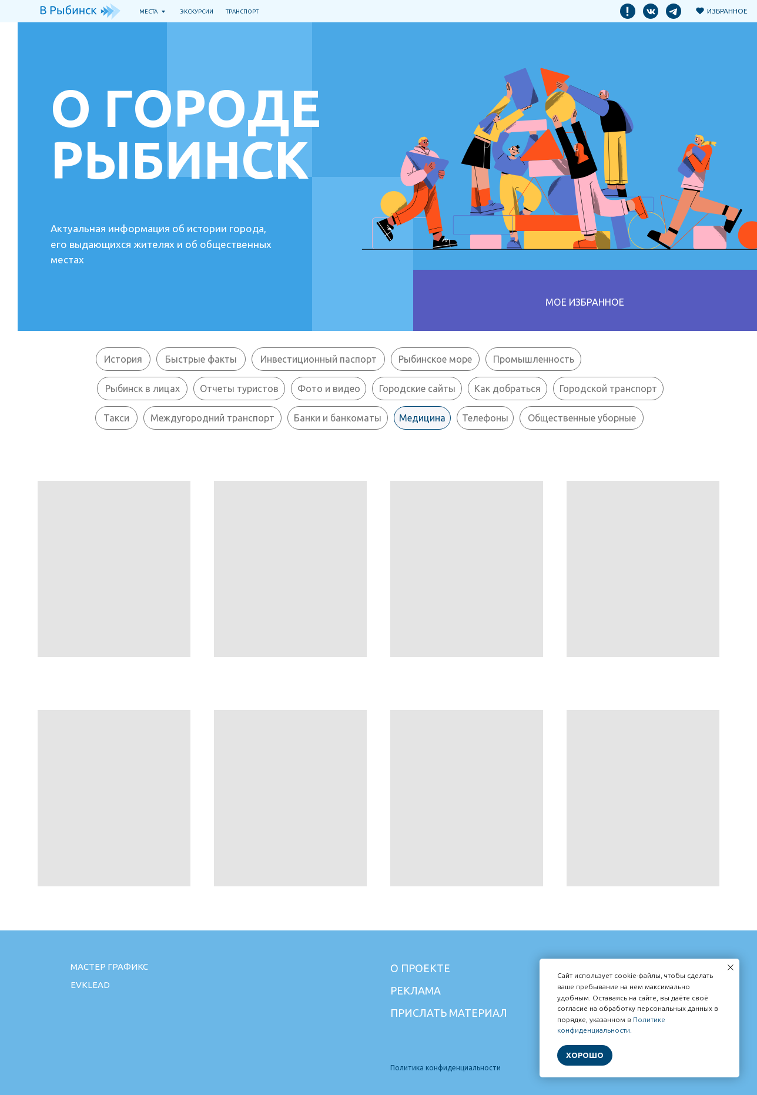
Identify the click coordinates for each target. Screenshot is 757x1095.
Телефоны (485, 418)
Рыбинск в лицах (142, 388)
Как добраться (507, 388)
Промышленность (533, 359)
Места (148, 11)
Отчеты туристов (239, 388)
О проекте (420, 968)
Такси (116, 418)
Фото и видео (328, 388)
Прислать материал (448, 1013)
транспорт (242, 11)
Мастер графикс (109, 967)
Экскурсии (196, 11)
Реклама (415, 990)
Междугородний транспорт (212, 418)
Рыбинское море (435, 359)
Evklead (90, 985)
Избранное (727, 11)
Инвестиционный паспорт (318, 359)
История (123, 359)
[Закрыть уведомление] (730, 967)
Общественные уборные (582, 418)
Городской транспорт (608, 388)
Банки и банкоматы (337, 418)
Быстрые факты (201, 359)
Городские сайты (417, 388)
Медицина (422, 418)
